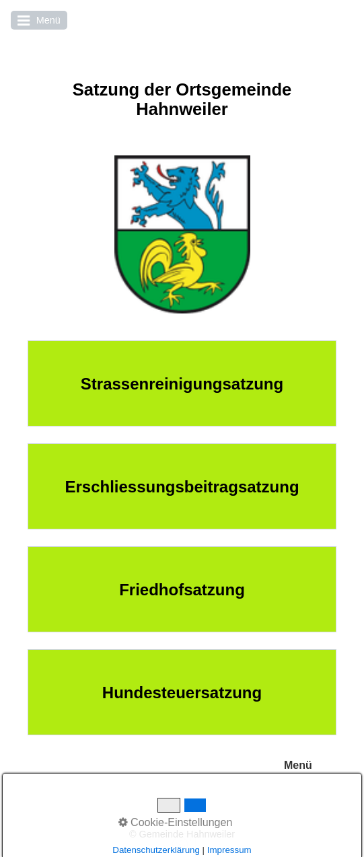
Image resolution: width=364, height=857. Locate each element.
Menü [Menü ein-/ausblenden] (298, 765)
